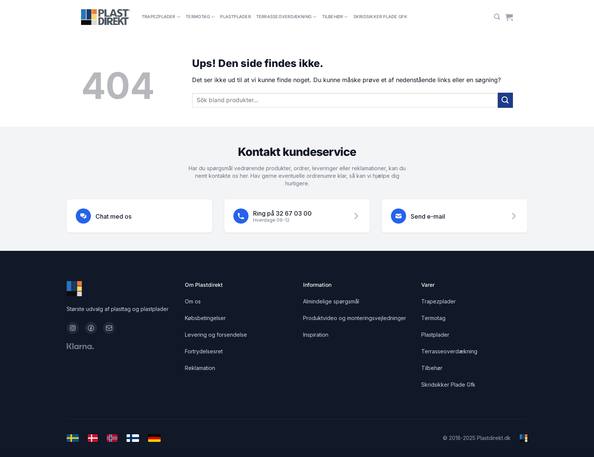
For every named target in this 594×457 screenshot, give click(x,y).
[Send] (505, 100)
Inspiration (315, 334)
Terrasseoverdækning (286, 16)
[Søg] (497, 16)
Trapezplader (161, 16)
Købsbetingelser (205, 318)
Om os (193, 301)
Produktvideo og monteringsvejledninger (354, 318)
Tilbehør (335, 16)
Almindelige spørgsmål (331, 301)
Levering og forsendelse (216, 334)
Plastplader (235, 16)
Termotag (200, 16)
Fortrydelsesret (204, 351)
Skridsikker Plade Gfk (380, 16)
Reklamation (200, 368)
